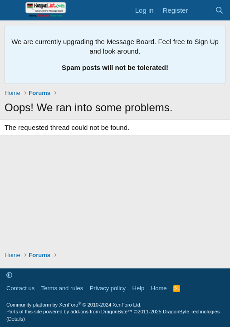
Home (159, 288)
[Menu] (12, 10)
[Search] (219, 10)
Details (16, 319)
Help (138, 288)
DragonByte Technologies (191, 311)
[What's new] (201, 10)
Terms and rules (62, 288)
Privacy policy (108, 288)
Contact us (20, 288)
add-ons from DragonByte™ (101, 311)
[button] (9, 275)
